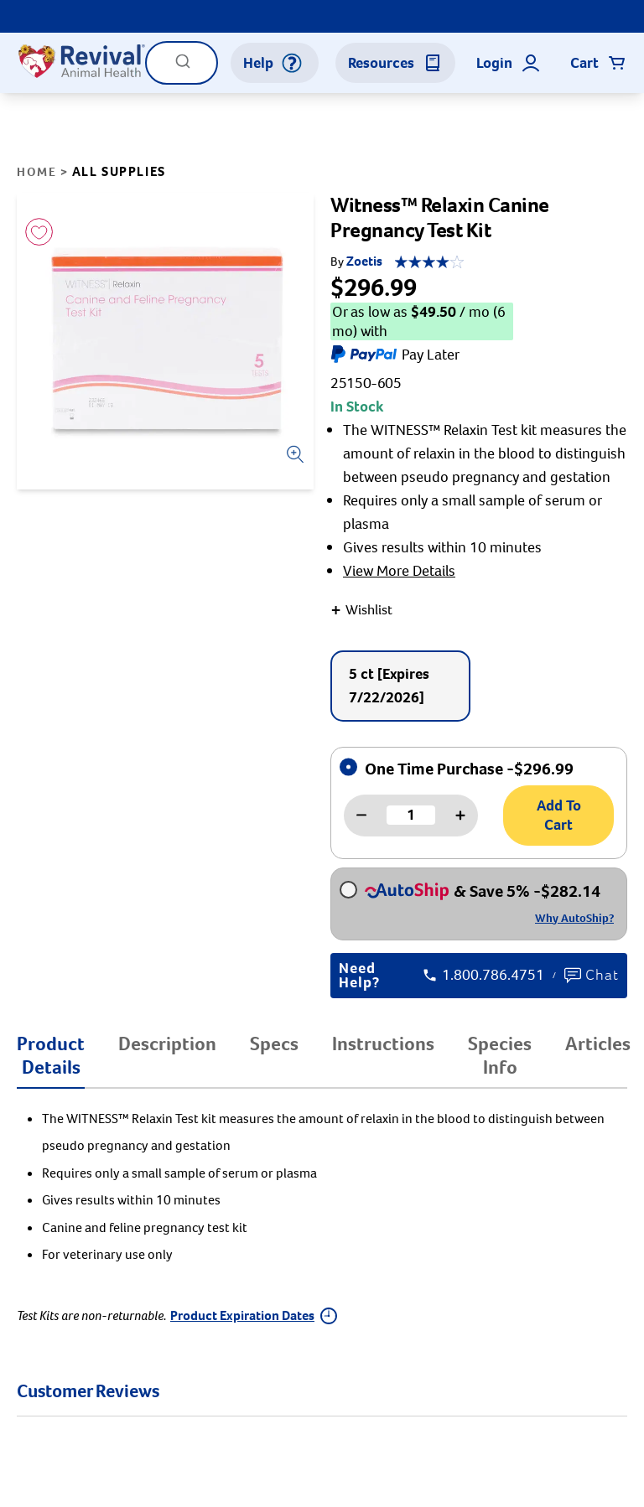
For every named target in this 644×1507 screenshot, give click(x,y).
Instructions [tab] (383, 1043)
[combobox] (181, 63)
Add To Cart (559, 815)
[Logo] (81, 62)
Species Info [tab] (500, 1055)
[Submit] (182, 66)
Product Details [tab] (51, 1055)
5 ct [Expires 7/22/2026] (389, 685)
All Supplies (119, 171)
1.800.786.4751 (483, 975)
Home (36, 171)
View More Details (399, 571)
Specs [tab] (274, 1043)
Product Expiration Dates (253, 1315)
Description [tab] (167, 1043)
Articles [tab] (598, 1043)
